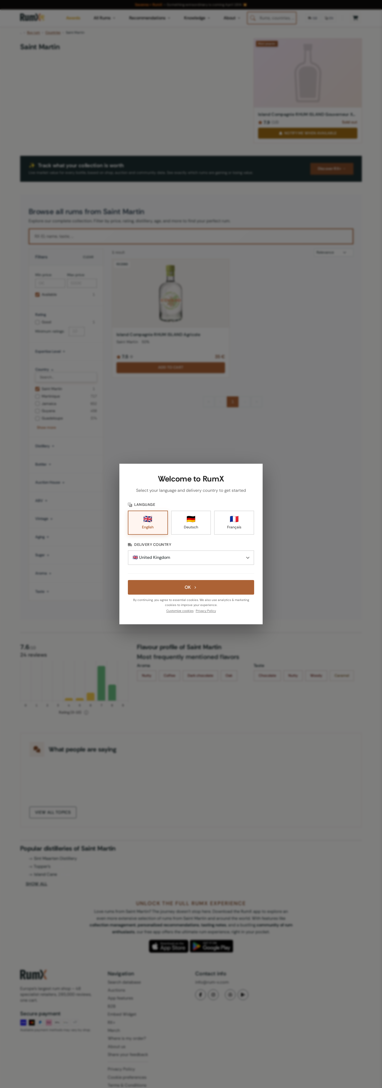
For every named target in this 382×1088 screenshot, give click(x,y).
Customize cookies (180, 611)
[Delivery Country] (191, 557)
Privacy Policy (206, 611)
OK (191, 587)
